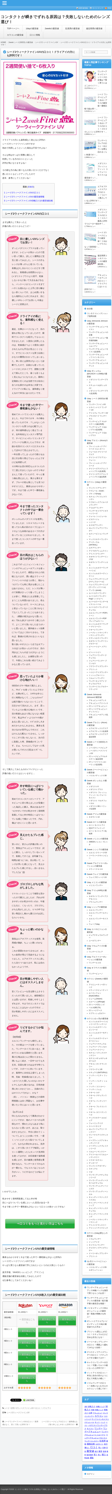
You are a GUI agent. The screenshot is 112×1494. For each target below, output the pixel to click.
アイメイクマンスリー (97, 1225)
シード (6, 1408)
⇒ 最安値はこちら (27, 1320)
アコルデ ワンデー (96, 508)
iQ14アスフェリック (97, 828)
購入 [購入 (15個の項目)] (104, 1454)
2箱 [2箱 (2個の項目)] (85, 1406)
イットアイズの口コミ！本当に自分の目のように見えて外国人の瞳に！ (97, 1376)
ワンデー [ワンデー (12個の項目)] (98, 1428)
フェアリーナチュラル (97, 1044)
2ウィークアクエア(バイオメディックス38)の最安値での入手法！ (97, 1324)
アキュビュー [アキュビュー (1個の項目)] (98, 1413)
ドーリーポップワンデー (98, 1253)
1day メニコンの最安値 (97, 882)
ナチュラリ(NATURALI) (98, 1072)
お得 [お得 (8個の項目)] (90, 1413)
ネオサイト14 (94, 817)
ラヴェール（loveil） (97, 491)
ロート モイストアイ (97, 825)
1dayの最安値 (32, 28)
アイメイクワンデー (97, 554)
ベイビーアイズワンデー (98, 672)
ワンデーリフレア (96, 952)
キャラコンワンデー (97, 1245)
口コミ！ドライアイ (43, 1408)
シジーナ (92, 522)
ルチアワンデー (95, 548)
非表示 (31, 187)
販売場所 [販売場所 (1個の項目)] (90, 1455)
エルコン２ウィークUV (98, 853)
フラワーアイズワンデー (98, 666)
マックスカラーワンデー (98, 539)
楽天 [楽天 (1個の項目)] (96, 1451)
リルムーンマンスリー (97, 1152)
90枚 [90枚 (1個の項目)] (92, 1410)
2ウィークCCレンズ (97, 1005)
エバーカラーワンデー (97, 593)
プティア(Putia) (95, 494)
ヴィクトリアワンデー (97, 488)
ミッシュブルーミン (97, 675)
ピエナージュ (94, 519)
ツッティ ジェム (95, 1089)
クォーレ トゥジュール (98, 516)
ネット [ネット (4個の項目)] (97, 1422)
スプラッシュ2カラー (97, 1013)
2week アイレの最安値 (96, 814)
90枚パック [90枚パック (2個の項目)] (99, 1410)
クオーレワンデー (96, 630)
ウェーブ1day (94, 924)
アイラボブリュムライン (98, 551)
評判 (13, 1408)
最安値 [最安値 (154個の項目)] (90, 1451)
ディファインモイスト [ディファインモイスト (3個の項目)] (100, 1419)
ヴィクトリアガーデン (97, 1166)
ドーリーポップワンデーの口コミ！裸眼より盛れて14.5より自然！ (97, 1345)
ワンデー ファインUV (97, 404)
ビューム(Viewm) (95, 999)
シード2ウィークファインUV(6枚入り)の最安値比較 (28, 200)
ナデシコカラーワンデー (98, 638)
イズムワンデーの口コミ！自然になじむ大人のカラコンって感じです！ (97, 1386)
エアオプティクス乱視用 (98, 731)
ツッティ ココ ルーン (97, 1086)
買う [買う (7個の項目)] (95, 1455)
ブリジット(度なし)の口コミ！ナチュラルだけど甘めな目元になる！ (97, 1334)
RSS (109, 8)
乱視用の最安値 (72, 28)
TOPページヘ (13, 28)
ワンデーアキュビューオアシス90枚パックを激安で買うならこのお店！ (97, 1290)
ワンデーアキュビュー (97, 360)
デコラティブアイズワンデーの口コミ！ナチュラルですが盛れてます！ (97, 1355)
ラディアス (93, 1169)
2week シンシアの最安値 (97, 849)
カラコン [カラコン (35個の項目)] (99, 1416)
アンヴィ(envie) (95, 590)
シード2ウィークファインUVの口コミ (22, 192)
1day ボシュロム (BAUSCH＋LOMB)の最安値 (97, 374)
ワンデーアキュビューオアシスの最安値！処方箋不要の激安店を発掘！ (97, 1301)
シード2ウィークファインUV (18, 1413)
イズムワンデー (95, 1239)
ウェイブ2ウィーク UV (98, 877)
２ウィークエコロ (96, 869)
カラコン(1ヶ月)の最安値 (97, 1018)
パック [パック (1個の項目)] (102, 1422)
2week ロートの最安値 (96, 822)
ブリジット (93, 669)
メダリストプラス (96, 789)
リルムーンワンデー (97, 678)
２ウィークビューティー (98, 990)
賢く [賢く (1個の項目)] (99, 1455)
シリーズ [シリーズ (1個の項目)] (87, 1419)
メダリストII (94, 786)
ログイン (90, 1474)
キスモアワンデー (96, 525)
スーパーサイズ (95, 1126)
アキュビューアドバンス (98, 703)
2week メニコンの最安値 (97, 839)
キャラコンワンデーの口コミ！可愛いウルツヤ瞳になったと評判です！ (97, 1365)
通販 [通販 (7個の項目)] (92, 1458)
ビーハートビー (95, 652)
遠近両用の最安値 (94, 28)
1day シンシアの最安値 (97, 907)
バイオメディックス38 (97, 776)
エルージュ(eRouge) (97, 1002)
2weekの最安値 (52, 28)
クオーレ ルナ (94, 1092)
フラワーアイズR (95, 1069)
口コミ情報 (35, 35)
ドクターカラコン (96, 1160)
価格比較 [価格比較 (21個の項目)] (91, 1444)
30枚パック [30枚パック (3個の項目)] (100, 1406)
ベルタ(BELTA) (95, 1008)
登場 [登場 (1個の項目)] (104, 1451)
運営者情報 (83, 8)
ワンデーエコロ (95, 963)
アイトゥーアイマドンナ (98, 1228)
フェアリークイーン (97, 1050)
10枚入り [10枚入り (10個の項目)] (91, 1406)
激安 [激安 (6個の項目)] (100, 1451)
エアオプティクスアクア (98, 728)
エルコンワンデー (96, 910)
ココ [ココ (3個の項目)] (105, 1416)
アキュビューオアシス (97, 700)
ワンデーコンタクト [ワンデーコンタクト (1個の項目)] (91, 1441)
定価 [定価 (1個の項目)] (104, 1447)
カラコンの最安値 (15, 35)
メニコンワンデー (96, 885)
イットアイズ (94, 1242)
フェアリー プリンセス (98, 1047)
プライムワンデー (96, 902)
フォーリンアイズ (96, 1123)
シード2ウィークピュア (98, 748)
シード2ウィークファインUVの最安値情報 (24, 196)
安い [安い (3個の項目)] (100, 1447)
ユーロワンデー (95, 941)
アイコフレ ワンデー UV (98, 413)
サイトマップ (97, 8)
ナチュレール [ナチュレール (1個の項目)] (89, 1422)
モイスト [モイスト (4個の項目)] (90, 1429)
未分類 (90, 309)
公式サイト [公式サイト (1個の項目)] (100, 1444)
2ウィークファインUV (25, 1408)
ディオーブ (93, 1163)
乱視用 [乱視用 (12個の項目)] (102, 1441)
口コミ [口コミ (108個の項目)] (94, 1447)
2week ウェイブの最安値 (97, 874)
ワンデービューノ (96, 974)
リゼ (90, 1172)
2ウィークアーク (95, 1010)
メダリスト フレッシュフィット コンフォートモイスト (98, 795)
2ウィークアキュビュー (98, 706)
